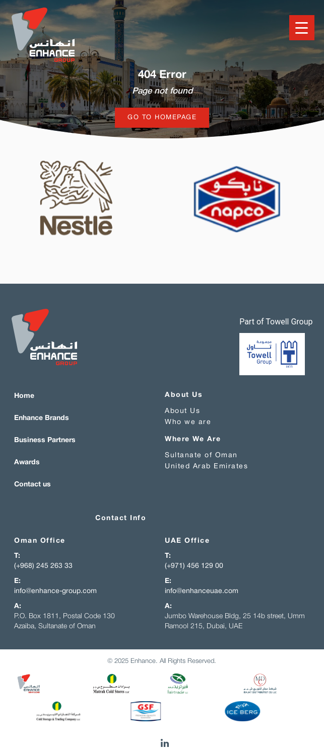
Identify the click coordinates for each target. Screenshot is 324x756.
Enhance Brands (41, 418)
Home (24, 396)
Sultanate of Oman (201, 455)
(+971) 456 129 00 (194, 566)
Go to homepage (162, 118)
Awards (27, 462)
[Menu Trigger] (301, 27)
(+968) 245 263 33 (43, 566)
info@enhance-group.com (55, 591)
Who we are (188, 422)
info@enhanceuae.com (201, 591)
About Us (182, 411)
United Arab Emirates (206, 466)
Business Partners (45, 440)
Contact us (32, 484)
